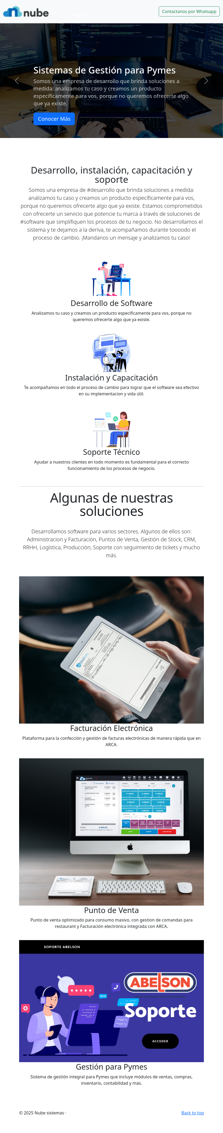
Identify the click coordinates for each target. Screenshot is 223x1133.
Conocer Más (54, 118)
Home (79, 15)
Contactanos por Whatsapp (189, 11)
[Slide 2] (111, 141)
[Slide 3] (121, 141)
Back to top (192, 1113)
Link (93, 7)
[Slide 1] (102, 141)
